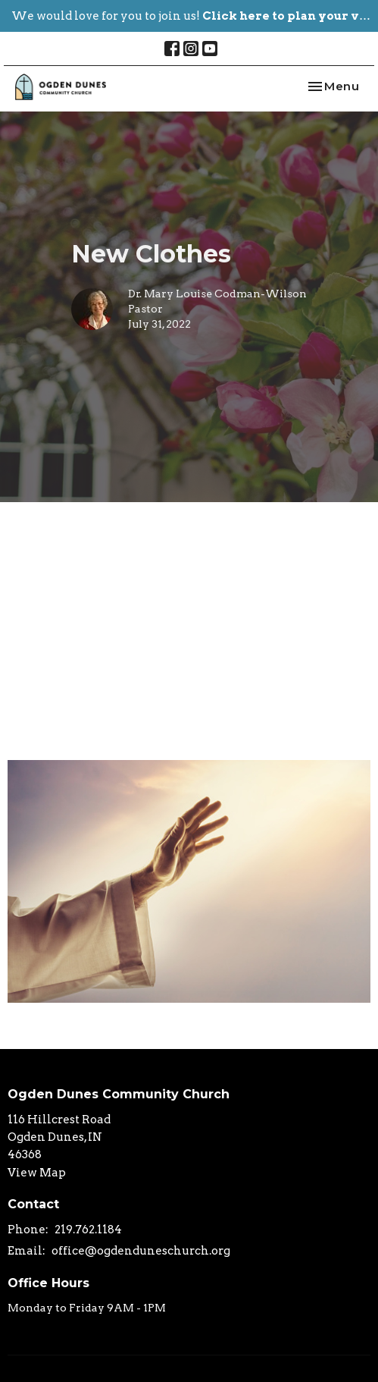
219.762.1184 (88, 1229)
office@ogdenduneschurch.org (141, 1251)
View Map (37, 1172)
